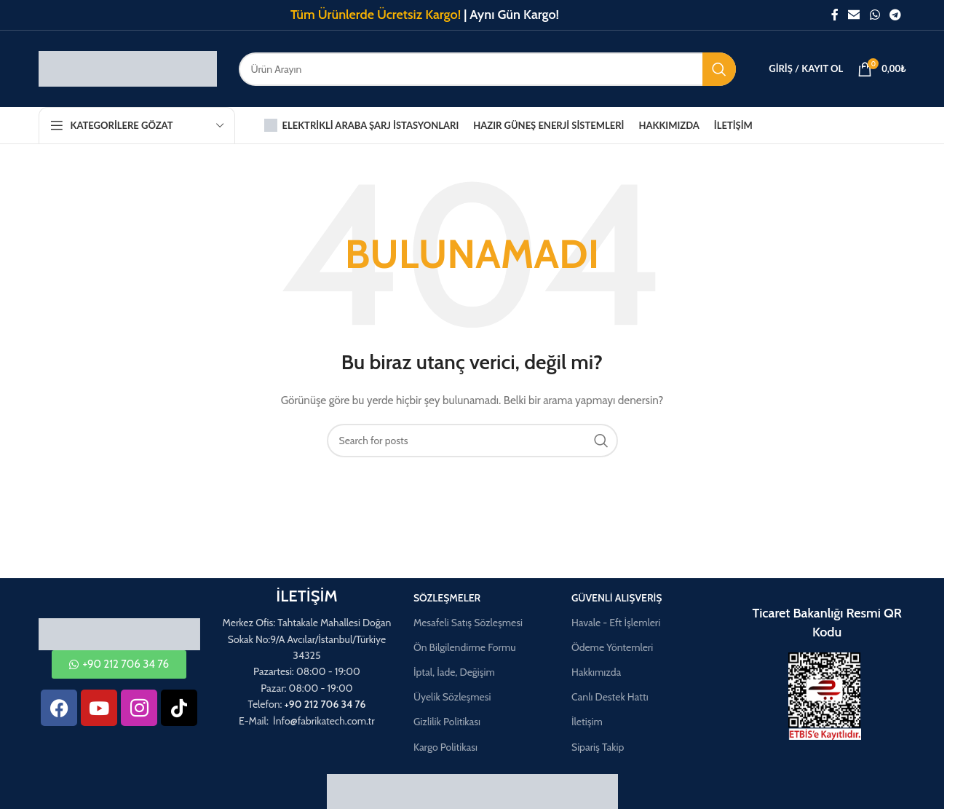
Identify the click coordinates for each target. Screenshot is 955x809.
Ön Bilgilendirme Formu (464, 647)
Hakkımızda (596, 672)
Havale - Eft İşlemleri (615, 622)
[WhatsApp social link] (874, 15)
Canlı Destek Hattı (610, 696)
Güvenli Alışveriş (616, 597)
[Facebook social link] (835, 15)
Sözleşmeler (446, 597)
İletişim (587, 721)
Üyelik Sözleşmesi (452, 696)
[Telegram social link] (895, 15)
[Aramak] (488, 69)
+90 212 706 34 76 (325, 704)
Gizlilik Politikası (446, 721)
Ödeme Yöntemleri (612, 647)
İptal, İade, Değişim (454, 672)
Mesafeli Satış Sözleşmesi (468, 622)
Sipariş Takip (597, 747)
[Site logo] (128, 67)
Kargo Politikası (445, 747)
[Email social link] (854, 15)
